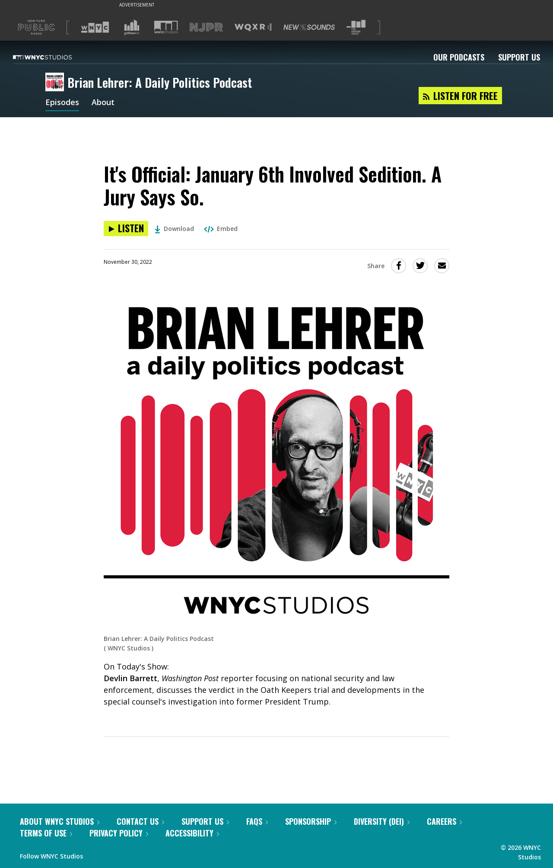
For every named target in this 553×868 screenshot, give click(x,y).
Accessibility (192, 833)
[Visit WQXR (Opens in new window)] (253, 27)
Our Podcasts (458, 57)
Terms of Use (46, 833)
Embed (221, 228)
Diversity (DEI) (382, 821)
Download (174, 228)
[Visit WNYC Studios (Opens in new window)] (166, 27)
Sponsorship (311, 821)
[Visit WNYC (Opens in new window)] (95, 27)
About (103, 103)
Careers (444, 821)
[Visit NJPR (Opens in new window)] (206, 27)
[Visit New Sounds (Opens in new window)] (309, 27)
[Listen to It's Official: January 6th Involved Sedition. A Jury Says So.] (126, 228)
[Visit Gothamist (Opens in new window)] (132, 27)
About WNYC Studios (59, 821)
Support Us (519, 57)
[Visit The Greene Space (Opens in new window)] (355, 27)
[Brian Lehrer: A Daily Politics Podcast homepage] (56, 83)
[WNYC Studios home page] (53, 57)
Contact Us (140, 821)
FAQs (257, 821)
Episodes (62, 103)
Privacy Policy (118, 833)
